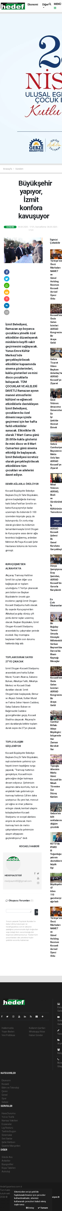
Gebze (5, 1102)
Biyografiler (7, 1164)
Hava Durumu (9, 1113)
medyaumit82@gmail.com (18, 881)
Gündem (19, 169)
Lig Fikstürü (7, 1127)
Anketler (6, 1160)
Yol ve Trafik (8, 1117)
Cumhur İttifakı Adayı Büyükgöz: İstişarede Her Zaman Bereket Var (56, 736)
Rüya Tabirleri (8, 1168)
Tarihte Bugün (9, 1131)
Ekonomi (33, 4)
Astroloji (6, 1171)
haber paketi (6, 1200)
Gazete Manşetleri (11, 1145)
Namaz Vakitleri (10, 1120)
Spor (4, 1098)
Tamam (43, 1208)
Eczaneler (7, 1124)
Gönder (37, 912)
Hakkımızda (8, 1028)
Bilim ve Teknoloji (10, 1087)
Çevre (5, 1091)
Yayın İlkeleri (8, 1031)
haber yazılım (7, 1203)
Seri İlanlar (7, 1138)
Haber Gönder (36, 1035)
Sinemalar (7, 1135)
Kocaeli (5, 1084)
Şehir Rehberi (8, 1142)
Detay (30, 1208)
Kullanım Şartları (37, 1028)
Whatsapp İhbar (37, 1031)
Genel (4, 1095)
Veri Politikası (8, 1035)
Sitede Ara (7, 1157)
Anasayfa (7, 169)
